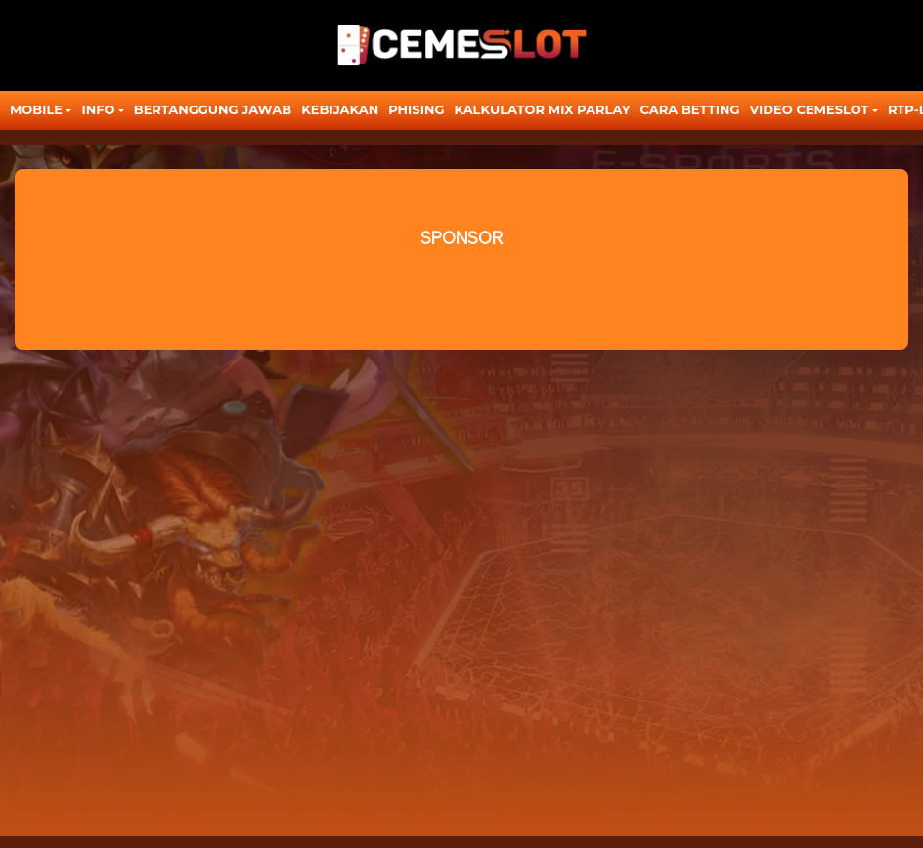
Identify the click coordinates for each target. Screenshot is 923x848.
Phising (416, 109)
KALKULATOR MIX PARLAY (542, 109)
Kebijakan (339, 109)
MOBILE (36, 109)
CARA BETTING (690, 109)
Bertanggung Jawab (212, 109)
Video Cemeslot (809, 109)
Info (97, 109)
